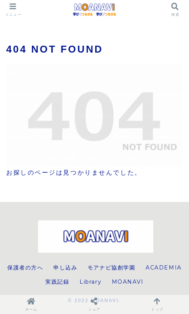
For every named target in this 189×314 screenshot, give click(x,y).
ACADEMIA (164, 267)
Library (90, 281)
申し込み (65, 267)
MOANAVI (128, 281)
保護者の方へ (25, 267)
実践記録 (57, 281)
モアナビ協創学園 (112, 267)
